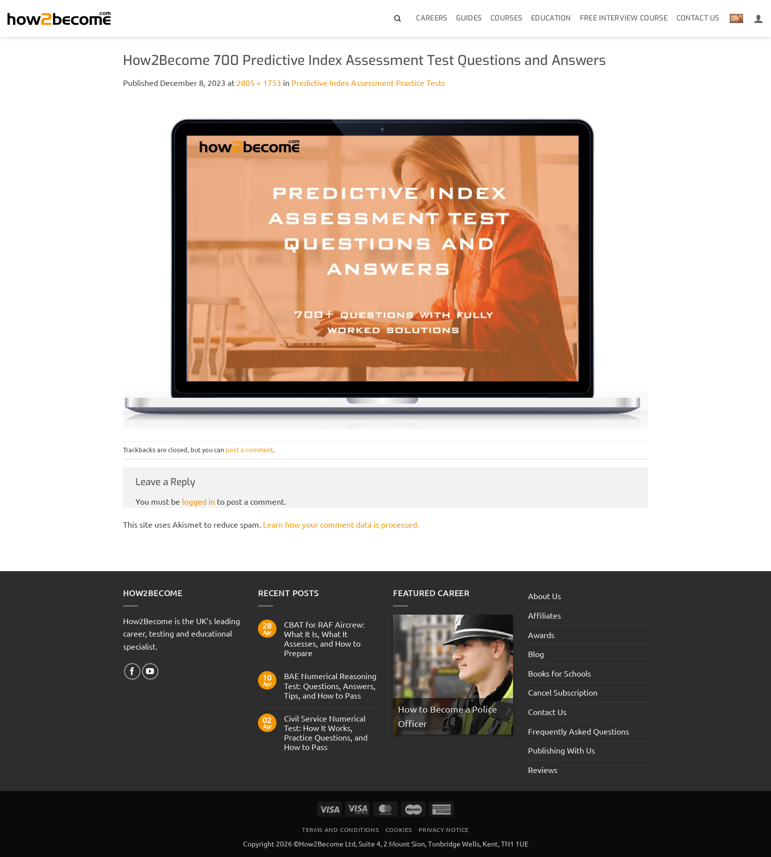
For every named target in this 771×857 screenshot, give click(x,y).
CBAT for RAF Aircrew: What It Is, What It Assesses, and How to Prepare (324, 639)
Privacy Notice (443, 830)
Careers (431, 18)
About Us (544, 596)
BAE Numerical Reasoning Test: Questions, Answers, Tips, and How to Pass (330, 685)
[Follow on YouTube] (150, 671)
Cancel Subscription (563, 692)
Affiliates (544, 615)
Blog (536, 654)
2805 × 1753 (258, 82)
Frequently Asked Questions (578, 731)
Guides (469, 18)
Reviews (543, 770)
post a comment (249, 449)
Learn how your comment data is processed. (341, 524)
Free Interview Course (624, 18)
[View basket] (736, 18)
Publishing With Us (561, 750)
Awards (541, 635)
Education (551, 18)
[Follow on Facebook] (132, 671)
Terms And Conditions (340, 830)
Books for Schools (559, 673)
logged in (198, 501)
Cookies (399, 830)
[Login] (759, 18)
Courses (506, 18)
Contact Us (698, 18)
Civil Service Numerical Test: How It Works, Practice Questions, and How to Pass (326, 733)
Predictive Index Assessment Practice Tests (368, 82)
